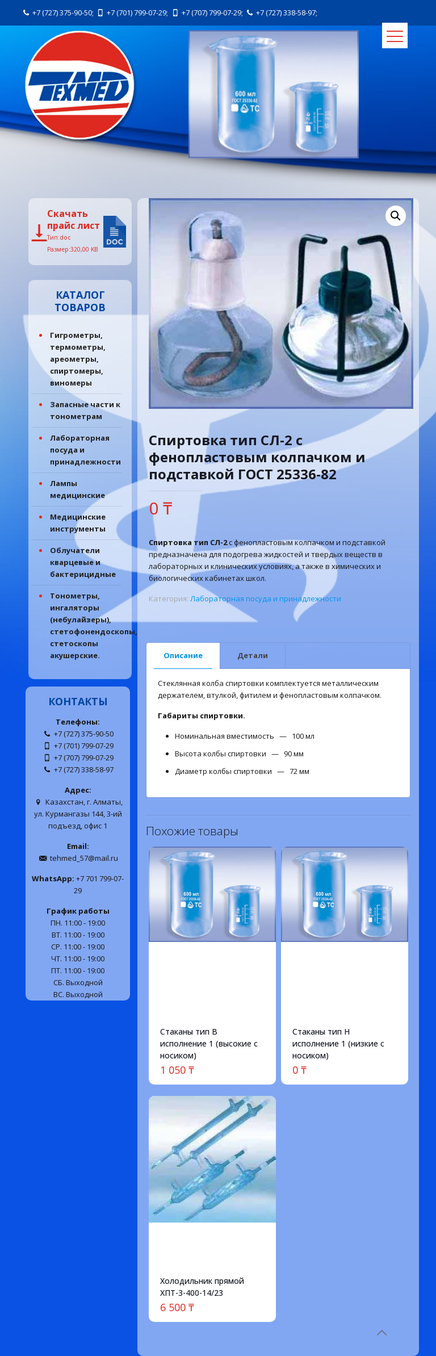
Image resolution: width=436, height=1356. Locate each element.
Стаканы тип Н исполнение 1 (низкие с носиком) (338, 1043)
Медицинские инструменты (78, 523)
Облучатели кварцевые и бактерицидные (83, 562)
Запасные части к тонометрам (85, 410)
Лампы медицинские (77, 489)
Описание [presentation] (183, 655)
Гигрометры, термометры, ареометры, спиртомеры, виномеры (78, 359)
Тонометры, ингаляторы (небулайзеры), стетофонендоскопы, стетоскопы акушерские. (86, 625)
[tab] (183, 655)
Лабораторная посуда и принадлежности (265, 598)
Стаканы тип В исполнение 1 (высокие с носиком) (209, 1043)
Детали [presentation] (252, 655)
